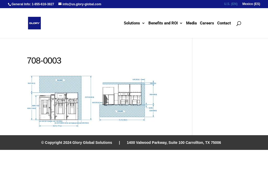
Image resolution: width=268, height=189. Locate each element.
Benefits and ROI (163, 23)
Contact (224, 23)
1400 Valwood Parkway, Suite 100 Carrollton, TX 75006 (174, 142)
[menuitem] (230, 5)
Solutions (132, 23)
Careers (207, 23)
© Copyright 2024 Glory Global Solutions (76, 142)
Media (191, 23)
